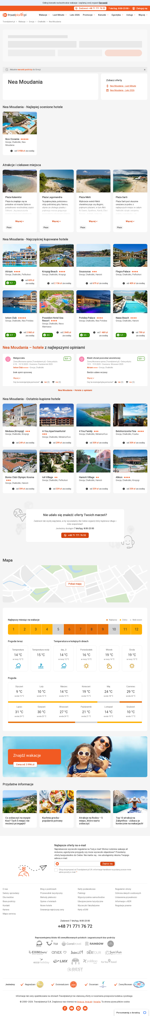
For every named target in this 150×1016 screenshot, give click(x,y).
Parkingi (81, 893)
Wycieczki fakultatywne (89, 905)
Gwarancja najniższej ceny (52, 909)
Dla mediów (8, 897)
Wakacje (22, 22)
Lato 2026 (75, 15)
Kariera (6, 909)
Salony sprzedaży (11, 893)
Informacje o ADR (123, 901)
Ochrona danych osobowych (128, 893)
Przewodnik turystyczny (51, 893)
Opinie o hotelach (48, 901)
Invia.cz (80, 1001)
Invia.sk (88, 1001)
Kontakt (6, 905)
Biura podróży (9, 901)
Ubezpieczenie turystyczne (90, 901)
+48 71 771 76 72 (75, 926)
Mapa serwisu (9, 913)
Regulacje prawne (123, 905)
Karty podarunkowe (86, 889)
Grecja (32, 22)
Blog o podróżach (48, 889)
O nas (5, 889)
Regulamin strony (123, 889)
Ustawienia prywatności (126, 897)
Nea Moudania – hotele (23, 347)
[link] (59, 15)
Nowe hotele (46, 905)
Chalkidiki (42, 22)
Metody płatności (48, 897)
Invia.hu (97, 1001)
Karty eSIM (83, 909)
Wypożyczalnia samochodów (91, 897)
